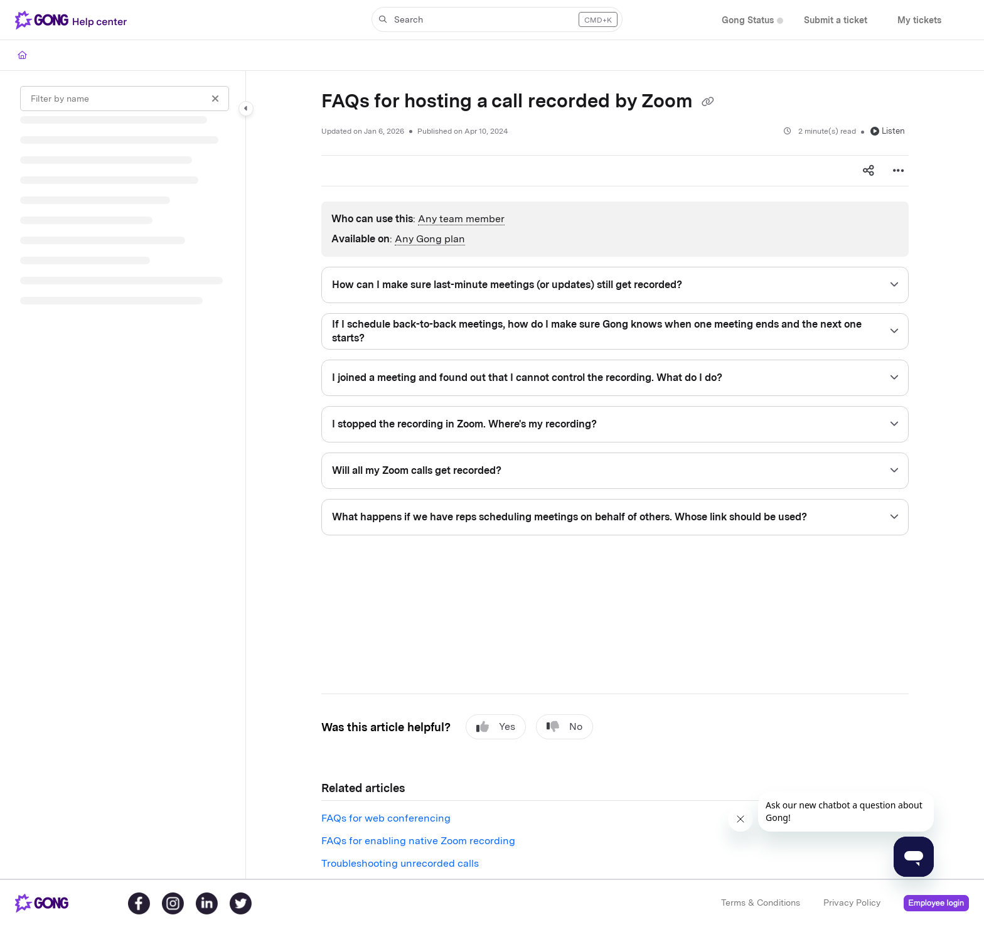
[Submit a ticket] (835, 20)
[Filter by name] (124, 98)
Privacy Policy (851, 903)
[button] (497, 19)
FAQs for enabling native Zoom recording (418, 841)
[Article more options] (899, 171)
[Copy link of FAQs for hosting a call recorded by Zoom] (708, 102)
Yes (495, 727)
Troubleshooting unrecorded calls (400, 863)
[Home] (22, 55)
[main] (615, 475)
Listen (887, 131)
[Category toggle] (246, 108)
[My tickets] (919, 20)
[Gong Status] (748, 20)
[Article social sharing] (868, 171)
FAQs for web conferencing (386, 818)
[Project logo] (73, 20)
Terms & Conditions (760, 903)
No (564, 727)
